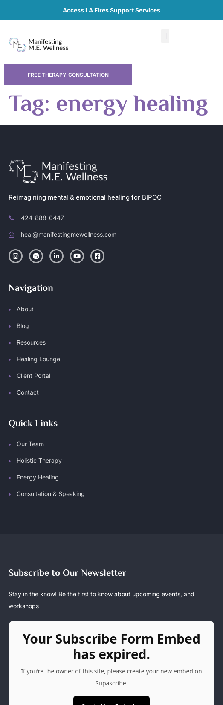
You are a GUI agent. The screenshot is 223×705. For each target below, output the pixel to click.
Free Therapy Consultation (68, 75)
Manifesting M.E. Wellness (98, 669)
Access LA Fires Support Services (111, 10)
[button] (165, 36)
